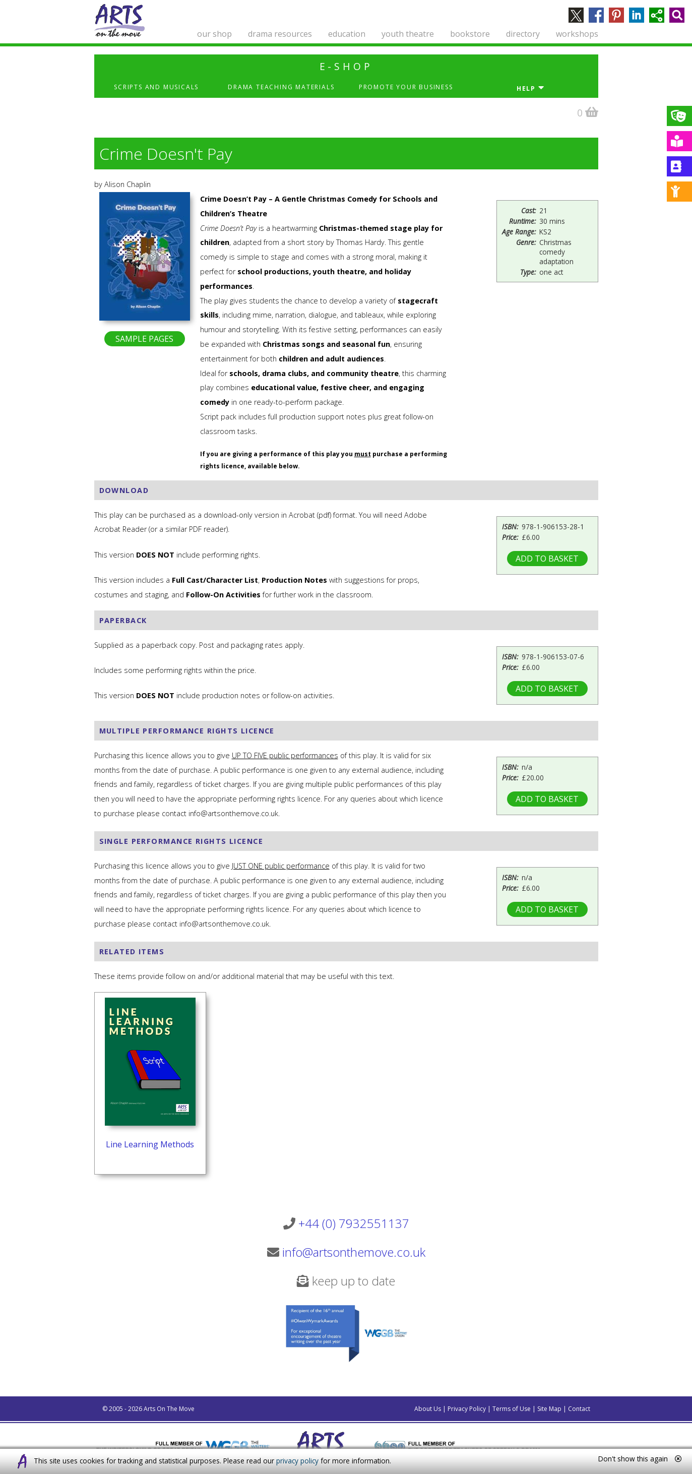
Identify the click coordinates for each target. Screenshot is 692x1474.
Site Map (549, 1408)
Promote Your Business (406, 87)
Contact (579, 1408)
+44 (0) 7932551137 (353, 1223)
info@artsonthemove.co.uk (353, 1252)
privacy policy (297, 1460)
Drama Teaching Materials (281, 87)
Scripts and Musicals (156, 87)
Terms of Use (511, 1408)
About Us (427, 1408)
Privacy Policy (467, 1408)
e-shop (346, 66)
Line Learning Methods (150, 1144)
